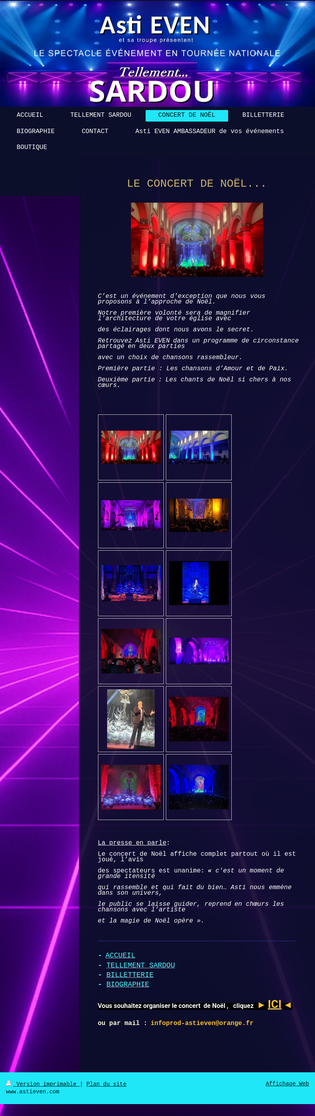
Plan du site (106, 1084)
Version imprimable (43, 1084)
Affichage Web (287, 1084)
